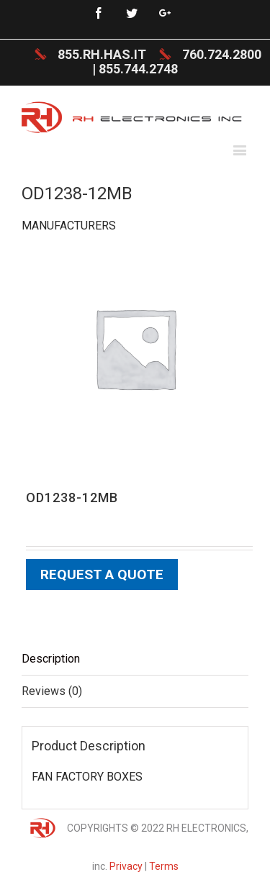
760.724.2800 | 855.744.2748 (176, 61)
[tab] (135, 659)
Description (51, 658)
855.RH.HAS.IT (102, 54)
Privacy (126, 866)
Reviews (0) (52, 691)
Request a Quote (101, 574)
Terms (164, 866)
